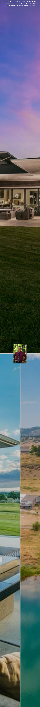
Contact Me (32, 5)
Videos (34, 3)
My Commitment (16, 1)
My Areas (14, 3)
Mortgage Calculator (10, 5)
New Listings (20, 3)
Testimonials (7, 3)
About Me (9, 1)
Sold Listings (28, 3)
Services (23, 1)
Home (5, 1)
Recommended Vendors (22, 5)
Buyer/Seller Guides (31, 1)
